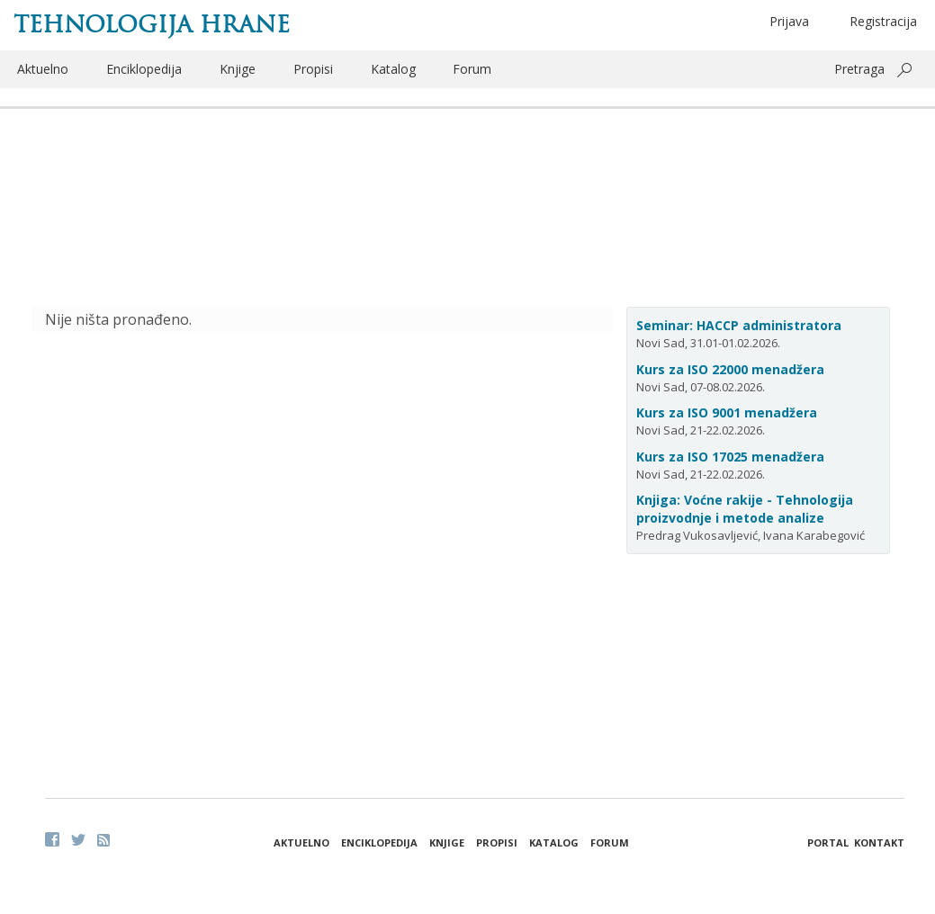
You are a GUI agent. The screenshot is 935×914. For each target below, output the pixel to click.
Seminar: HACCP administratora (738, 325)
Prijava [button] (789, 21)
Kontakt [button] (879, 842)
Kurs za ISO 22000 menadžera (730, 369)
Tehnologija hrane (151, 24)
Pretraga (859, 68)
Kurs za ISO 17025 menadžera (730, 456)
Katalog (393, 68)
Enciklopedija (144, 68)
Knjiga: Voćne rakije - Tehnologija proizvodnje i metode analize (744, 508)
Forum (472, 68)
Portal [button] (828, 842)
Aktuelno (42, 68)
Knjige (238, 68)
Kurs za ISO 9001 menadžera (726, 412)
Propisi (313, 68)
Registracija (883, 21)
